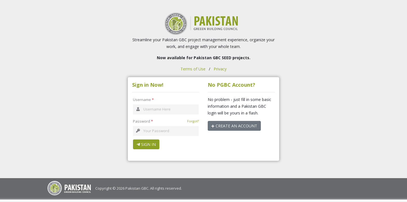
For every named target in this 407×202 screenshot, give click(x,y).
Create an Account (234, 125)
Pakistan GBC (136, 188)
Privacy (220, 69)
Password (143, 121)
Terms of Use (192, 69)
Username (143, 99)
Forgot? (193, 121)
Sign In (146, 144)
